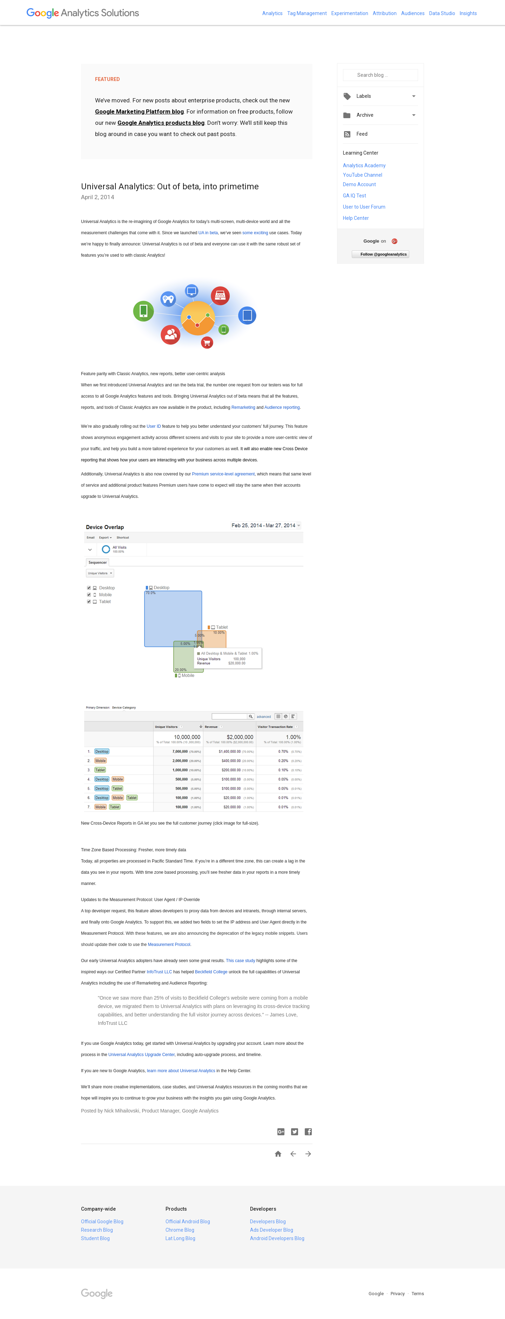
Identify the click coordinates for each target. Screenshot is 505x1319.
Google (377, 1293)
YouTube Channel (362, 175)
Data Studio (442, 13)
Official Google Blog (102, 1221)
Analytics (272, 13)
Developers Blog (268, 1221)
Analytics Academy (364, 165)
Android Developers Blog (277, 1238)
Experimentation (349, 13)
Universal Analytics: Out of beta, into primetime (170, 186)
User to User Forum (364, 207)
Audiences (413, 13)
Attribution (385, 13)
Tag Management (307, 13)
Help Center (356, 218)
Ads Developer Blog (271, 1230)
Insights (468, 13)
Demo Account (359, 184)
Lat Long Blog (180, 1238)
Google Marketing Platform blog (139, 111)
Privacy (398, 1293)
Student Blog (95, 1238)
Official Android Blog (188, 1221)
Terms (418, 1293)
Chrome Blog (180, 1230)
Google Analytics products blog (160, 122)
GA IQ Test (354, 195)
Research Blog (97, 1230)
